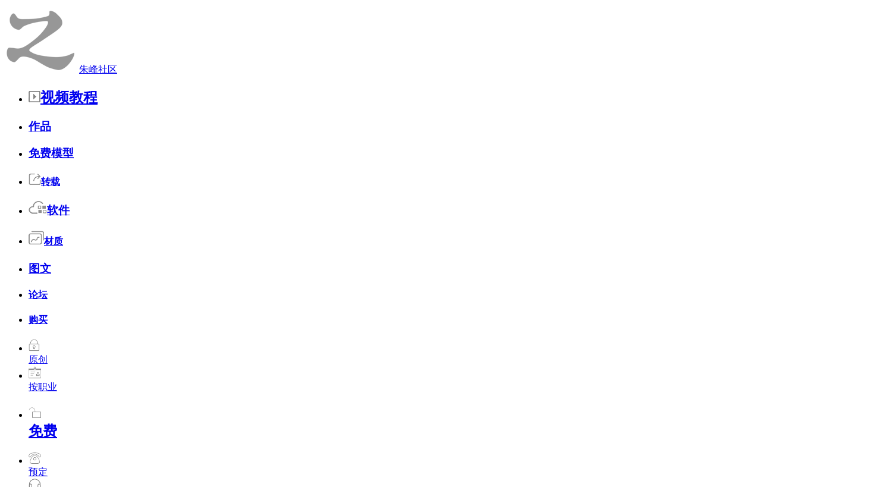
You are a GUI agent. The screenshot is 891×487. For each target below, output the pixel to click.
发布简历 (442, 47)
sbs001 (184, 377)
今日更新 (368, 433)
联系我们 (472, 433)
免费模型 (196, 11)
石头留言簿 (214, 85)
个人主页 (189, 47)
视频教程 (122, 11)
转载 (230, 11)
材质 (283, 11)
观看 (320, 47)
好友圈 (239, 47)
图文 (309, 11)
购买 (361, 11)
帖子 (396, 47)
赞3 (629, 381)
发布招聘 (497, 47)
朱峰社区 (48, 11)
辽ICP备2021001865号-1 (508, 448)
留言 (543, 47)
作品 (161, 11)
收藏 (282, 47)
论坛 (335, 11)
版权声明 (523, 433)
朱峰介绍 (420, 433)
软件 (257, 11)
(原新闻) (315, 351)
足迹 (581, 47)
